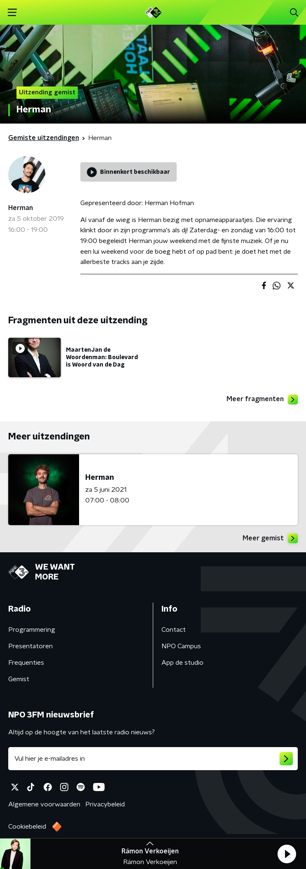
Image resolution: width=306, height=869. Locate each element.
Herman (20, 208)
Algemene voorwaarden (44, 804)
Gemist (18, 679)
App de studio (182, 662)
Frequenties (26, 662)
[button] (286, 854)
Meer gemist (270, 538)
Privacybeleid (105, 804)
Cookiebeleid (27, 826)
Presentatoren (30, 646)
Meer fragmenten (262, 399)
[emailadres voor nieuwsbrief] (153, 758)
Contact (173, 629)
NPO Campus (181, 646)
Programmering (31, 629)
